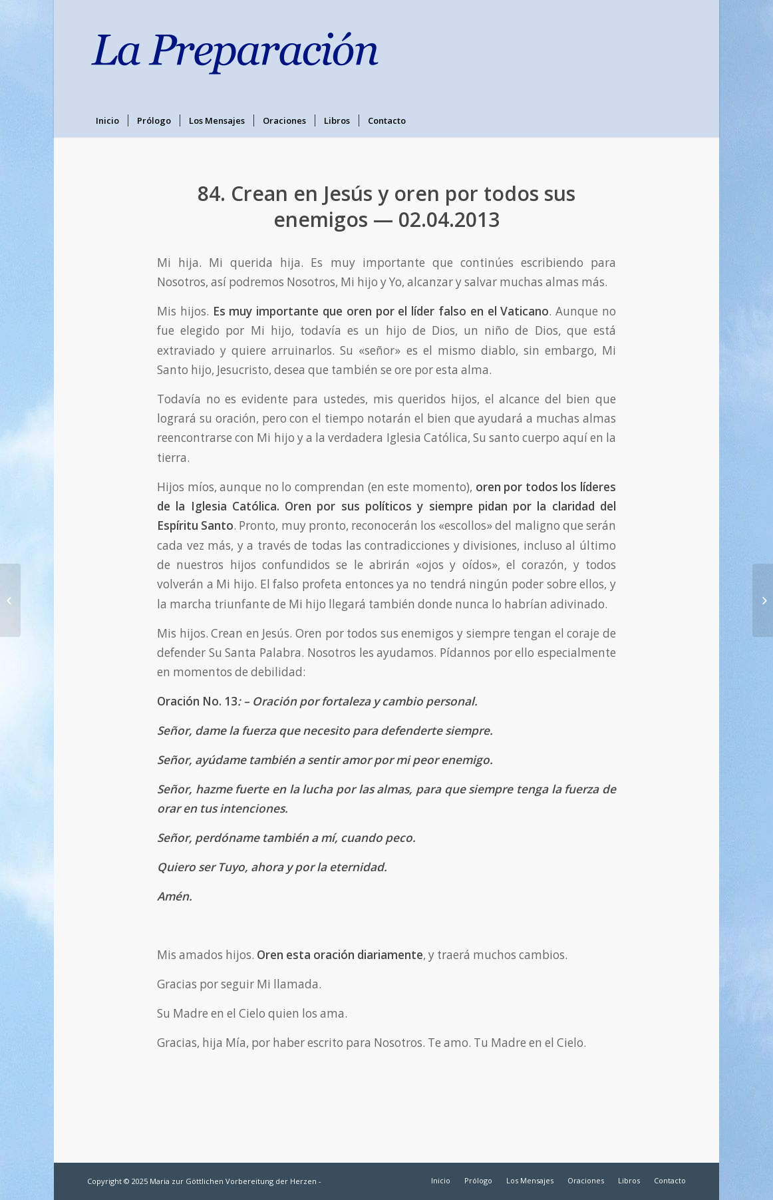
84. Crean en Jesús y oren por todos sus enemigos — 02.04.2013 (386, 206)
